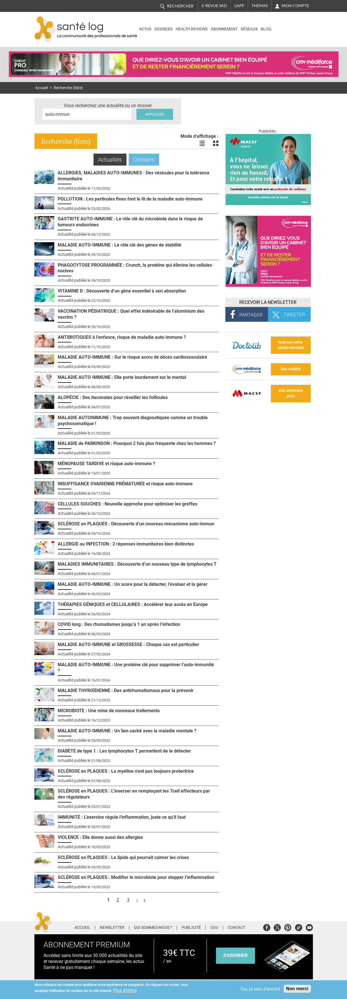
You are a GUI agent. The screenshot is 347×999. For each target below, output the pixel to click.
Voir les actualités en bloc (216, 143)
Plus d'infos (125, 990)
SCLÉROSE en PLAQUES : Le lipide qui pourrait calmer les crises (123, 857)
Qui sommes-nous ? (153, 928)
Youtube (309, 926)
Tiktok (298, 926)
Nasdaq (288, 25)
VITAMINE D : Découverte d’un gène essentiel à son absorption (122, 291)
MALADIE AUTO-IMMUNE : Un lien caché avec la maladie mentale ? (127, 730)
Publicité (191, 928)
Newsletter (112, 928)
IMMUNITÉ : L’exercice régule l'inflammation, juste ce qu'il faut (122, 817)
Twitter (277, 926)
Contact (236, 928)
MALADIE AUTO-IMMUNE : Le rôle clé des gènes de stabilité (119, 245)
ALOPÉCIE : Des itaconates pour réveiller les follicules (113, 397)
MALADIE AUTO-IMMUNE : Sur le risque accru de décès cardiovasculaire (132, 357)
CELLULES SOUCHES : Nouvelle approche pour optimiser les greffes (127, 504)
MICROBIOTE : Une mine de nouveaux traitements (109, 710)
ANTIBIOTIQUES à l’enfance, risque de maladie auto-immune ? (122, 337)
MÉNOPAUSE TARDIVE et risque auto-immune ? (106, 463)
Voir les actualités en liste (202, 143)
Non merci (297, 988)
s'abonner (235, 955)
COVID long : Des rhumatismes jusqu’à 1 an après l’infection (119, 624)
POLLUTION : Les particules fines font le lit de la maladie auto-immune (130, 199)
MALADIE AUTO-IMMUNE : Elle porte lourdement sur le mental (122, 377)
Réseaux (249, 29)
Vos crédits (290, 369)
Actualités (112, 159)
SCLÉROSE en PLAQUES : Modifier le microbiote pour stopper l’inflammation (136, 877)
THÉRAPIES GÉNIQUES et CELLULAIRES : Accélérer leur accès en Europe (133, 604)
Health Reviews (191, 29)
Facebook (266, 926)
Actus (145, 29)
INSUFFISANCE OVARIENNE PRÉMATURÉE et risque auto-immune (125, 483)
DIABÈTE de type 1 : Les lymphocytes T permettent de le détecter (124, 751)
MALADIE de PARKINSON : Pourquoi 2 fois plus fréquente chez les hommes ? (137, 443)
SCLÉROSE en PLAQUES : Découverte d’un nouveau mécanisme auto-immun (136, 523)
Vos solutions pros (291, 393)
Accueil (41, 87)
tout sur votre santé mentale (291, 345)
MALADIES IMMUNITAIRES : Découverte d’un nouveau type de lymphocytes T (137, 564)
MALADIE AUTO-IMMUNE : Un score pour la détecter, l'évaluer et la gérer (132, 584)
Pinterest (287, 926)
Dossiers (163, 29)
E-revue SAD (214, 5)
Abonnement (224, 29)
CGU (214, 928)
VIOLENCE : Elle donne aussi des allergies (100, 837)
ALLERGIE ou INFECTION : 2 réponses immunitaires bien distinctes (126, 544)
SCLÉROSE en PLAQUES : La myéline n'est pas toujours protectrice (126, 771)
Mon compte (295, 5)
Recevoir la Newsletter (267, 302)
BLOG (266, 29)
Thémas (260, 5)
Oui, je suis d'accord (260, 989)
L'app (239, 5)
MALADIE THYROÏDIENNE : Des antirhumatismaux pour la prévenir (126, 690)
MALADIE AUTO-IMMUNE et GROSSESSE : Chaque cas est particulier (128, 644)
